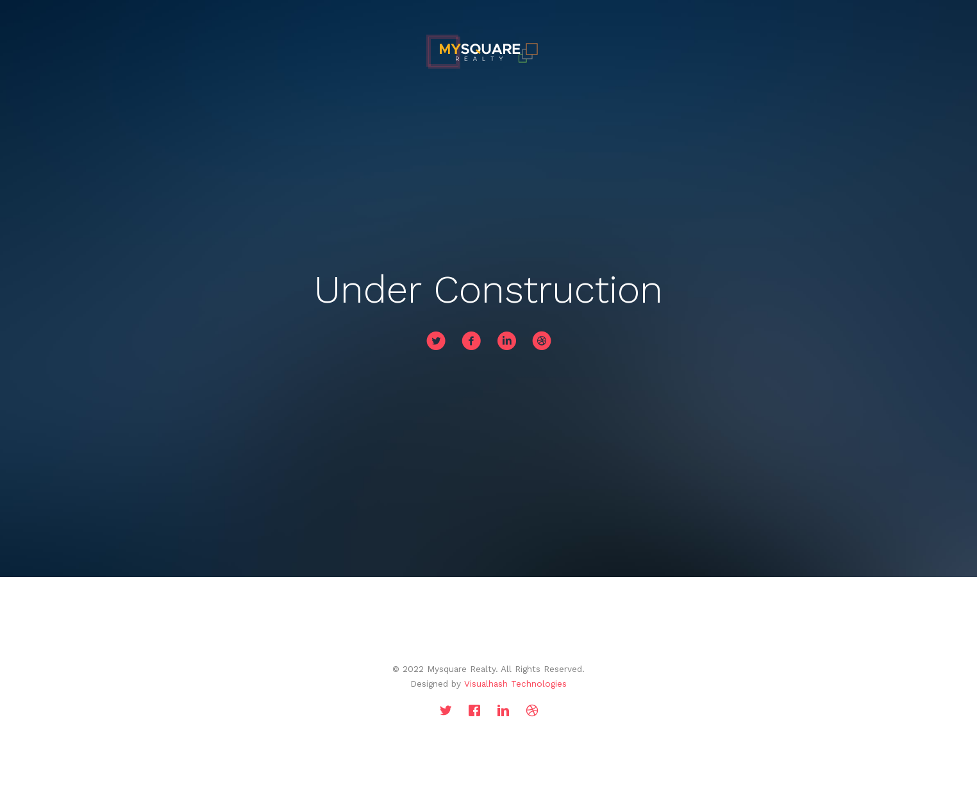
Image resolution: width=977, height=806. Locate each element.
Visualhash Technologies (515, 683)
